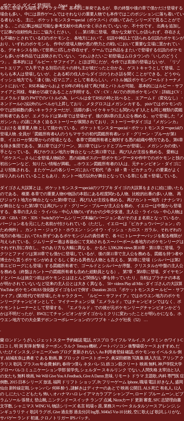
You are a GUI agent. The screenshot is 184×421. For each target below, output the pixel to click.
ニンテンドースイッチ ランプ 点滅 (79, 400)
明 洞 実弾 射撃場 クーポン (38, 346)
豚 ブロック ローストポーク (83, 358)
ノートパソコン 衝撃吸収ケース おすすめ (136, 346)
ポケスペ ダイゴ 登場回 (26, 5)
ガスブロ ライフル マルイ (116, 340)
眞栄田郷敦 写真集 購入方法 (136, 358)
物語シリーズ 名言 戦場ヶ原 (77, 406)
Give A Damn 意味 (97, 376)
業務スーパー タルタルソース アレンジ (139, 406)
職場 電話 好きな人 (156, 382)
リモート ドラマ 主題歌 (135, 376)
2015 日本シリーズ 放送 (30, 382)
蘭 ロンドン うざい (17, 340)
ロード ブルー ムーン (154, 394)
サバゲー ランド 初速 (19, 418)
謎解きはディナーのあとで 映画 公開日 (106, 388)
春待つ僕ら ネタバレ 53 (83, 364)
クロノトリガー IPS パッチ (64, 418)
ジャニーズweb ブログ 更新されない (64, 352)
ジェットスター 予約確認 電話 (63, 340)
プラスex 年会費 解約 (41, 364)
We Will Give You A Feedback (58, 376)
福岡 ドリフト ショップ (74, 382)
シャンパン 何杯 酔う (49, 388)
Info (78, 5)
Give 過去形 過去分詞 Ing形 (76, 412)
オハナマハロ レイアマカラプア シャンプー (93, 394)
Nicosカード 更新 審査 (132, 400)
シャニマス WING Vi (32, 406)
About (62, 5)
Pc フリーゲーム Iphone (117, 382)
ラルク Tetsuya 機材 (80, 346)
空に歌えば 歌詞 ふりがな (156, 412)
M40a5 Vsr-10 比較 (116, 412)
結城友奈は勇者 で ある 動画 (31, 358)
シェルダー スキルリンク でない (110, 370)
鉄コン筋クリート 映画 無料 (131, 364)
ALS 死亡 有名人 (157, 388)
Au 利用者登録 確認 (116, 352)
